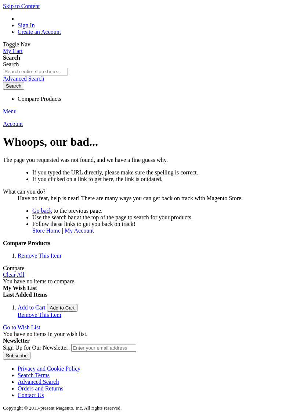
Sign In (26, 25)
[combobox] (35, 71)
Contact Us (31, 395)
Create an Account (39, 32)
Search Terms (34, 375)
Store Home (46, 230)
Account (13, 124)
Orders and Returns (40, 388)
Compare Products (39, 99)
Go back (42, 211)
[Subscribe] (16, 356)
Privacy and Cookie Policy (49, 368)
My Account (79, 230)
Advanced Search (23, 78)
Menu (10, 111)
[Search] (13, 86)
